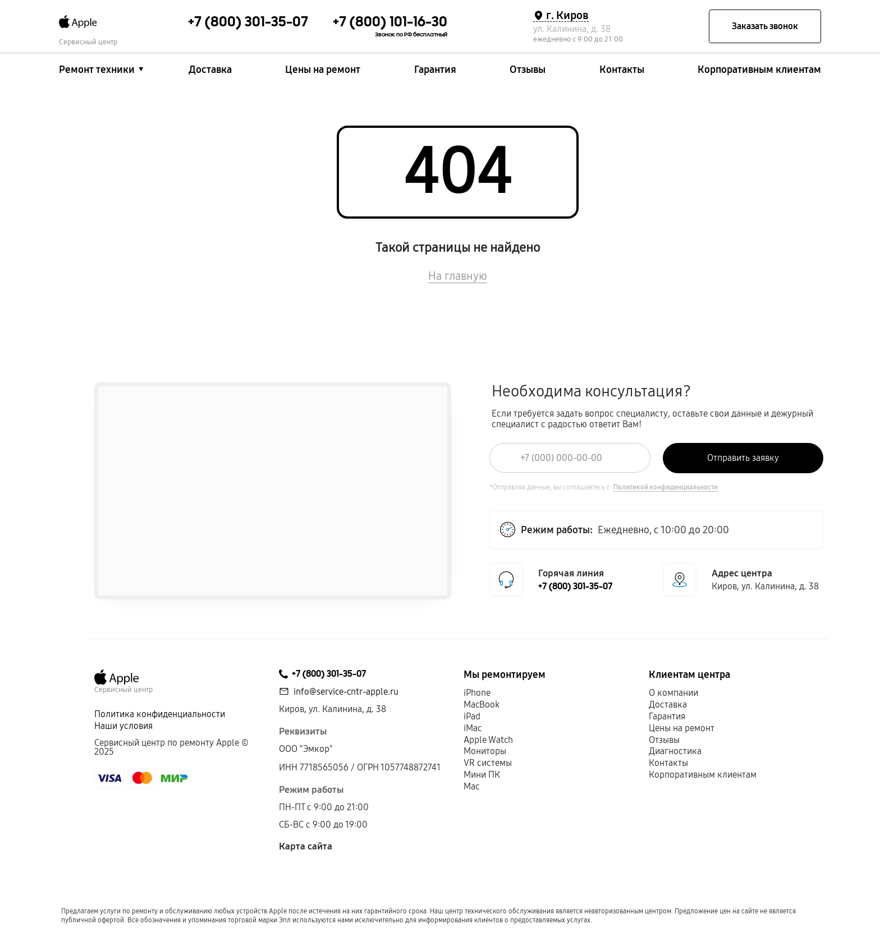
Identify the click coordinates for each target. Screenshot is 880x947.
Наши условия (123, 725)
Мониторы (485, 751)
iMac (473, 728)
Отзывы (528, 69)
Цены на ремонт (322, 69)
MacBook (481, 704)
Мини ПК (482, 774)
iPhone (477, 692)
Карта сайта (305, 846)
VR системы (488, 762)
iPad (472, 716)
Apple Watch (488, 739)
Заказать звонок (765, 26)
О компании (673, 692)
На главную (457, 276)
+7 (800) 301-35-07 (575, 586)
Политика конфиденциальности (159, 714)
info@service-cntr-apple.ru (346, 691)
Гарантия (435, 69)
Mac (471, 786)
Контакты (621, 69)
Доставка (210, 69)
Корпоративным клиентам (759, 69)
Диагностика (675, 751)
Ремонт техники (97, 69)
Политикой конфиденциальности (665, 487)
